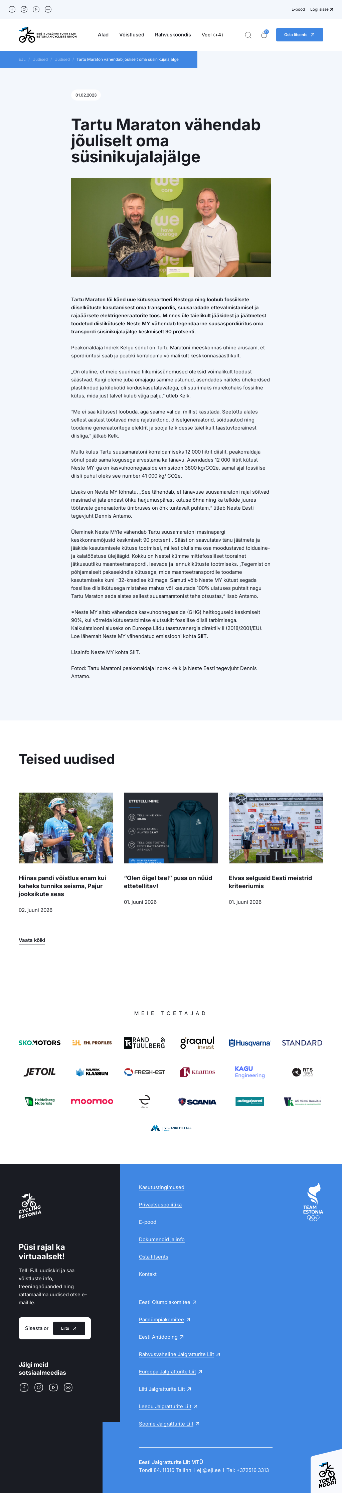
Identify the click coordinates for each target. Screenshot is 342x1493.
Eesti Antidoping (158, 1337)
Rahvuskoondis (173, 34)
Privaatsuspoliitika (160, 1204)
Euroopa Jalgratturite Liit (167, 1371)
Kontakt (148, 1274)
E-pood (298, 9)
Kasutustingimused (161, 1187)
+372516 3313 (252, 1470)
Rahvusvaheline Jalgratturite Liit (176, 1354)
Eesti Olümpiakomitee (164, 1302)
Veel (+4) (212, 34)
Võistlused (131, 34)
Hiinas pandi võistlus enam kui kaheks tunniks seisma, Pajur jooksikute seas (62, 885)
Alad (103, 34)
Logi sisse (319, 9)
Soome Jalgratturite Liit (166, 1424)
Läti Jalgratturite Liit (162, 1389)
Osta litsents (153, 1257)
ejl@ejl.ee (209, 1470)
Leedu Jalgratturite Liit (165, 1406)
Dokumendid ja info (162, 1239)
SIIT (202, 636)
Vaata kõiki (32, 940)
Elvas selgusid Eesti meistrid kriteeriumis (270, 881)
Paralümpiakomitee (161, 1319)
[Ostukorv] (264, 35)
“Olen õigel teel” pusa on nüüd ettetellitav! (168, 881)
